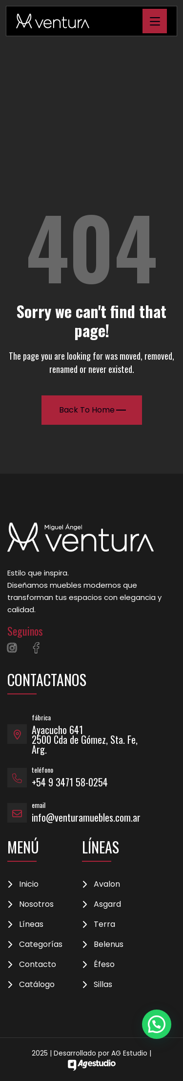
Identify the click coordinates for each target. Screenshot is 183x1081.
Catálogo (37, 985)
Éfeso (104, 964)
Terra (104, 924)
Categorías (40, 944)
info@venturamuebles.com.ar (86, 817)
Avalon (107, 884)
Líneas (31, 924)
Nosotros (36, 904)
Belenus (108, 944)
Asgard (107, 904)
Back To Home (92, 409)
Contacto (37, 964)
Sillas (103, 985)
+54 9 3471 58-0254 (70, 782)
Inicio (29, 884)
